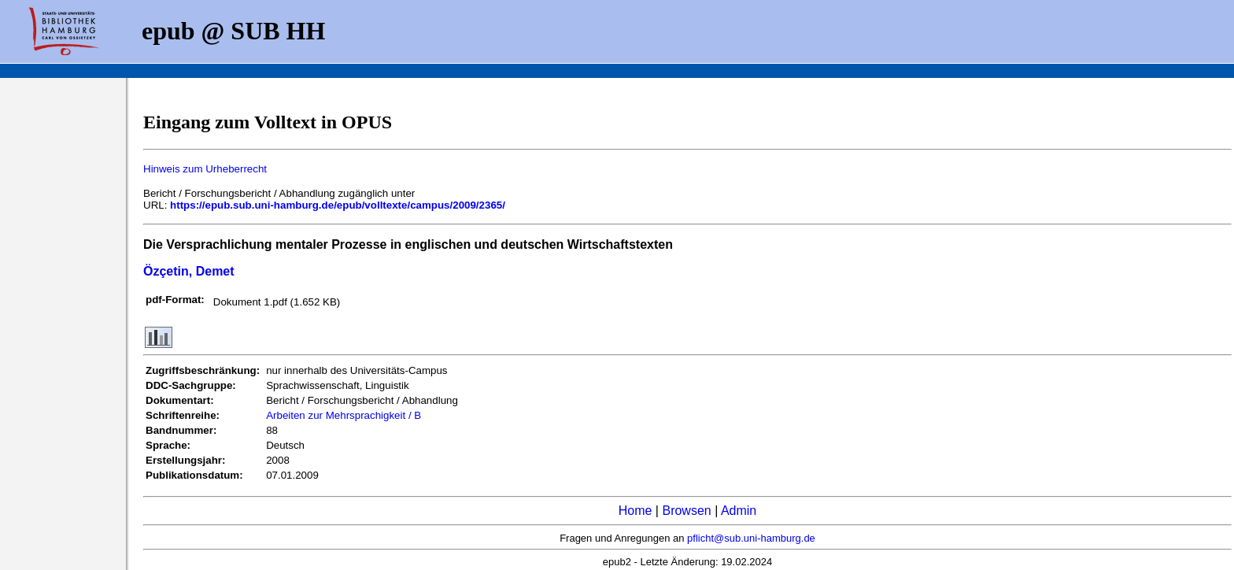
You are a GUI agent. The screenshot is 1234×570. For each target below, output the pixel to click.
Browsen (686, 510)
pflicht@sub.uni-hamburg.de (751, 538)
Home (635, 510)
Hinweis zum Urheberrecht (205, 169)
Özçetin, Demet (189, 271)
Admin (738, 510)
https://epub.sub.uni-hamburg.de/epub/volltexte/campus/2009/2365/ (337, 205)
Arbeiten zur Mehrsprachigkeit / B (343, 415)
